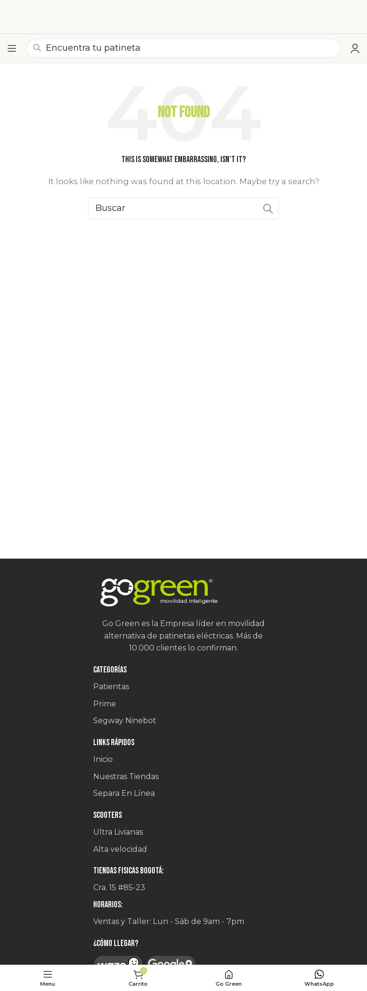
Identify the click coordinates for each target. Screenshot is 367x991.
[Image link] (183, 593)
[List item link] (183, 687)
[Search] (183, 209)
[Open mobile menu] (12, 48)
